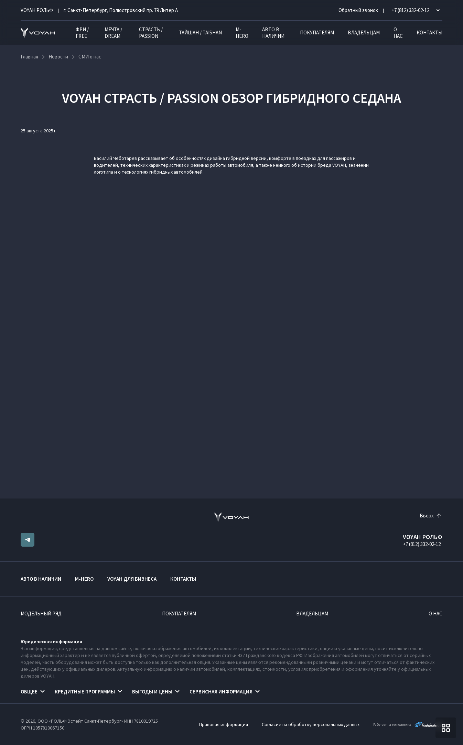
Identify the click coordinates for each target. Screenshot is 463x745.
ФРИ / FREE (82, 32)
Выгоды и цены (152, 691)
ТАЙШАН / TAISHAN (200, 32)
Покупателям (317, 32)
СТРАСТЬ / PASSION (151, 32)
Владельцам (364, 32)
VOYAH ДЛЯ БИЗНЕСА (132, 579)
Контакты (429, 32)
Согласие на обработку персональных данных (310, 724)
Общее (29, 691)
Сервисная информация (221, 691)
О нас (398, 32)
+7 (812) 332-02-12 (422, 544)
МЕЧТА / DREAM (113, 32)
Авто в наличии (273, 32)
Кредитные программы (85, 691)
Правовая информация (223, 724)
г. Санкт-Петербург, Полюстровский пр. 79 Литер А (121, 10)
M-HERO (242, 32)
